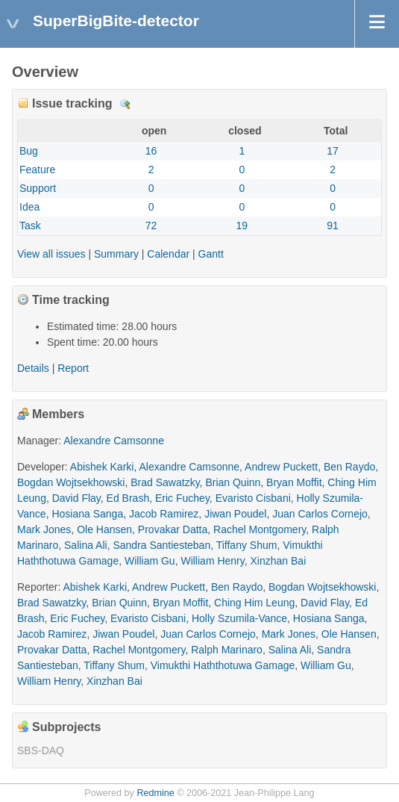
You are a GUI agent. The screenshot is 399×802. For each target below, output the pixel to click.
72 (151, 225)
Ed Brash (128, 498)
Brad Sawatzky (165, 482)
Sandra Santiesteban (161, 545)
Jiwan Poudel (235, 514)
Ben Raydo (349, 467)
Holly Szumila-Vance (239, 618)
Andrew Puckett (281, 467)
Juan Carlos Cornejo (320, 514)
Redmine (155, 793)
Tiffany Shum (246, 545)
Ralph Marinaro (227, 650)
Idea (29, 207)
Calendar (168, 254)
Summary (116, 254)
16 (151, 151)
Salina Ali (85, 545)
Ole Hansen (104, 529)
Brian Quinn (232, 482)
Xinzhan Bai (279, 561)
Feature (37, 169)
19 (242, 225)
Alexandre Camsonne (113, 441)
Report (73, 368)
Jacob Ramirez (163, 514)
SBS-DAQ (40, 750)
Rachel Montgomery (259, 529)
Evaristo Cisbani (253, 498)
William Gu (150, 561)
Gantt (211, 254)
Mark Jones (44, 529)
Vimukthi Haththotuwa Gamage (223, 665)
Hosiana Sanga (87, 514)
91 (333, 225)
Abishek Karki (102, 467)
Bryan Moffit (293, 482)
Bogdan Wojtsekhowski (71, 482)
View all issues (51, 254)
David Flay (76, 498)
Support (37, 188)
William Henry (212, 561)
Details (125, 105)
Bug (28, 151)
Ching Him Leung (254, 603)
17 (333, 151)
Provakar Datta (172, 529)
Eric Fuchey (182, 498)
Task (30, 225)
